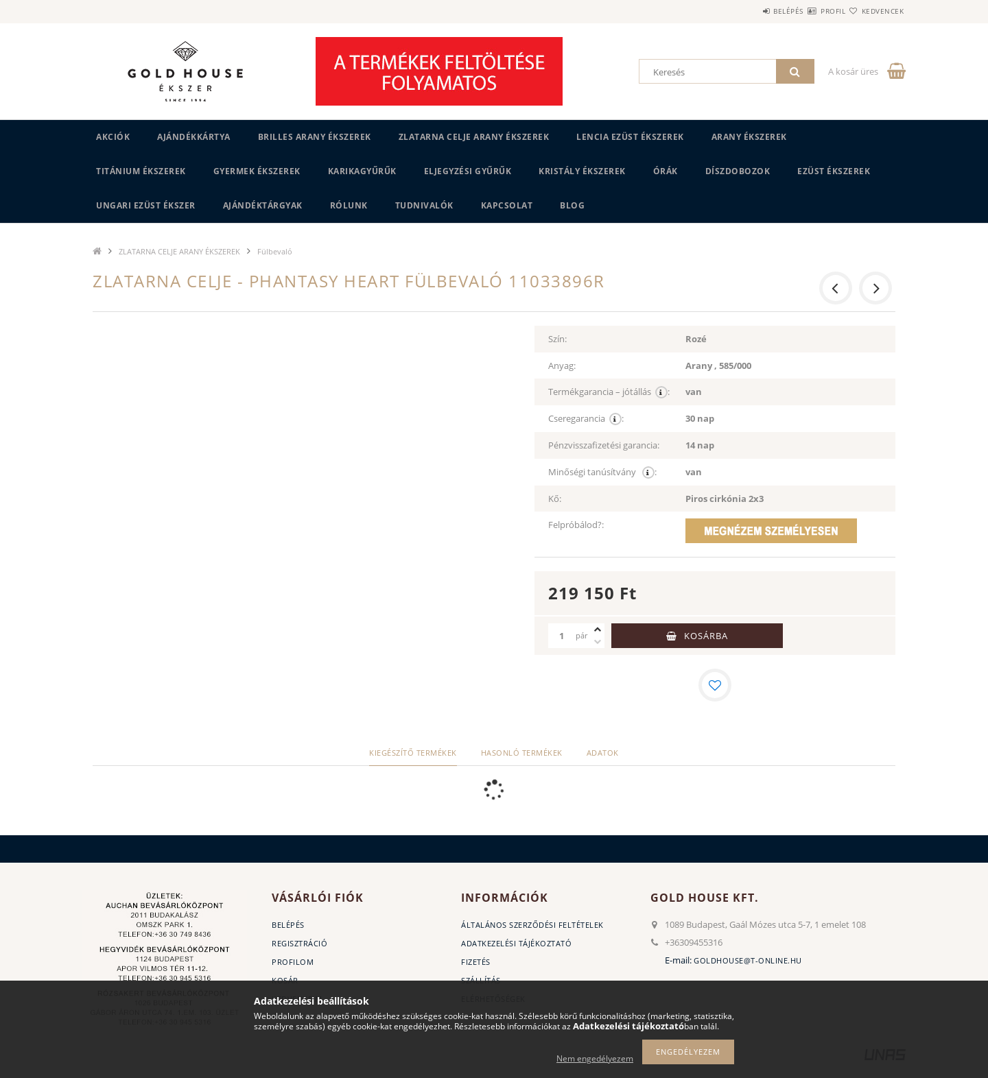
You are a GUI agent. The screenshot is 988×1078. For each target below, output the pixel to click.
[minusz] (597, 642)
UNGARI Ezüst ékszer (146, 205)
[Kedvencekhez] (714, 685)
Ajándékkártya (194, 137)
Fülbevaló (274, 251)
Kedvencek (875, 11)
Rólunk (349, 205)
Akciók (113, 137)
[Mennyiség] (562, 635)
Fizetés (476, 962)
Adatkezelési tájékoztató (516, 943)
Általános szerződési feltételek (532, 925)
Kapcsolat (507, 205)
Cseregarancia (586, 418)
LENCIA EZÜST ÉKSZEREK (630, 137)
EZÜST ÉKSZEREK (833, 171)
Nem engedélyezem (594, 1058)
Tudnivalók (424, 205)
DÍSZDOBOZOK (738, 171)
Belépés (747, 11)
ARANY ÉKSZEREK (749, 137)
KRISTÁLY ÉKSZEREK (582, 171)
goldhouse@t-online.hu (748, 960)
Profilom (293, 962)
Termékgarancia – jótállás (609, 391)
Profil (808, 11)
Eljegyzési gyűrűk (468, 171)
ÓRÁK (665, 171)
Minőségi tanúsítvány (602, 472)
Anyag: (562, 365)
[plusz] (597, 629)
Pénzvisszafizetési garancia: (603, 445)
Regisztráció (299, 943)
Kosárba (706, 636)
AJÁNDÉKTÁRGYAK (263, 205)
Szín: (557, 339)
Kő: (554, 498)
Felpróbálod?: (576, 524)
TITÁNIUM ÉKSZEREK (141, 171)
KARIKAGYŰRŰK (362, 171)
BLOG (572, 205)
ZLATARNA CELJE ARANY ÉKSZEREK (474, 137)
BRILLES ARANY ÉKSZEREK (314, 137)
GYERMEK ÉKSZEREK (257, 171)
